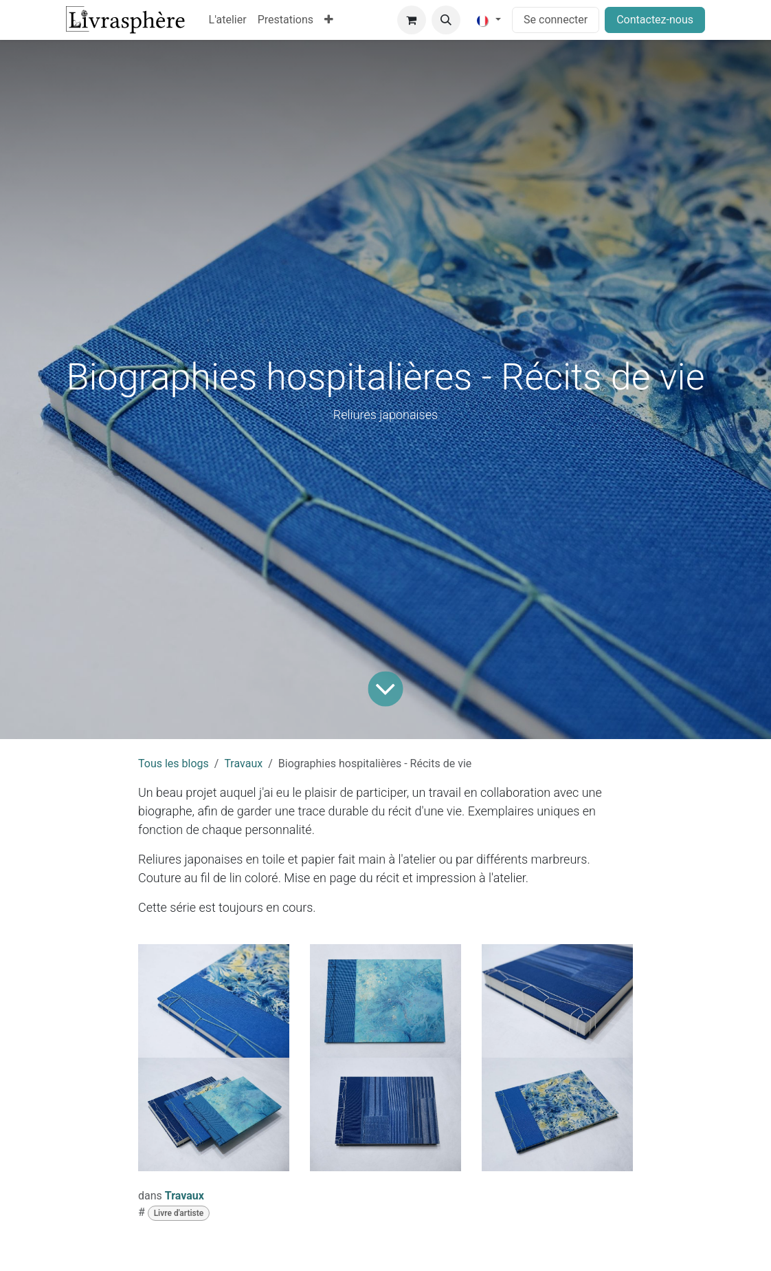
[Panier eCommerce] (411, 20)
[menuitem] (227, 20)
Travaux (243, 763)
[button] (446, 20)
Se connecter (556, 19)
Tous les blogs (173, 763)
